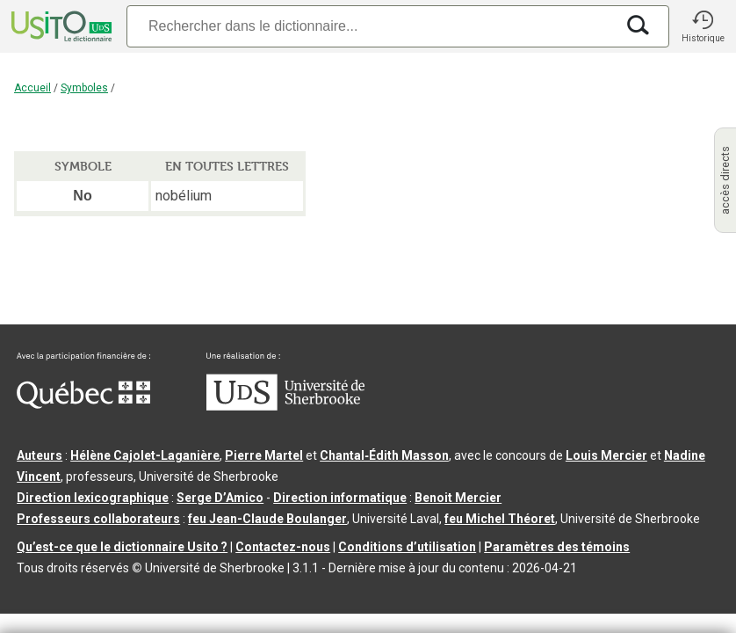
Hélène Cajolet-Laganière (145, 455)
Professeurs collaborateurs (98, 519)
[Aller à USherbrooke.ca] (285, 406)
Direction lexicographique (93, 498)
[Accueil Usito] (59, 26)
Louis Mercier (606, 455)
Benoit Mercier (458, 498)
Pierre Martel (264, 455)
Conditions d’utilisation (407, 547)
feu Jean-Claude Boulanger (267, 519)
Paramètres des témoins (557, 547)
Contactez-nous (282, 547)
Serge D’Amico (220, 498)
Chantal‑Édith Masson (384, 455)
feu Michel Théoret (499, 519)
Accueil (32, 88)
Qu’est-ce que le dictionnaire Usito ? (122, 547)
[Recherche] (370, 26)
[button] (702, 26)
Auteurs (39, 455)
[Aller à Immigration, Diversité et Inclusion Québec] (83, 404)
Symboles (84, 88)
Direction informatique (340, 498)
